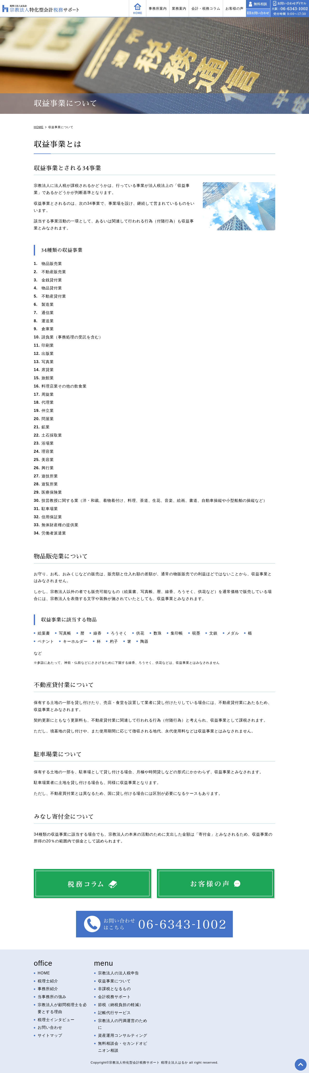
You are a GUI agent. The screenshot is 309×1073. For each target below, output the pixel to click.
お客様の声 (234, 8)
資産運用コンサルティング (122, 1035)
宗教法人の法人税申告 (118, 973)
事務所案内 (158, 8)
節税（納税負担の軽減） (120, 1005)
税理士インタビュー (56, 1020)
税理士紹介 (48, 981)
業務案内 (179, 8)
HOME (44, 973)
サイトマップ (50, 1035)
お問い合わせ (50, 1027)
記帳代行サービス (114, 1013)
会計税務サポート (114, 997)
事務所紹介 (48, 989)
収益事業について (114, 981)
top (301, 1064)
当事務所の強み (52, 997)
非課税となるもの (114, 989)
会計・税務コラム (205, 8)
